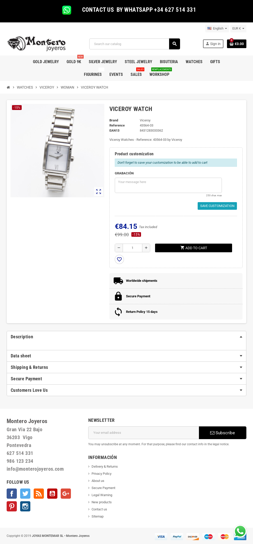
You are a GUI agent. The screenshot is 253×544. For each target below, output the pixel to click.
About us (98, 481)
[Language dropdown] (217, 28)
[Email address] (143, 432)
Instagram (25, 506)
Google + (66, 494)
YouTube (52, 494)
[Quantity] (132, 248)
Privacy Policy (101, 474)
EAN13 (114, 130)
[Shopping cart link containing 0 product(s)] (236, 43)
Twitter (25, 494)
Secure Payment (103, 488)
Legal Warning (102, 495)
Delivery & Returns (105, 466)
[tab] (126, 336)
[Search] (134, 43)
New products (102, 502)
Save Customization (217, 206)
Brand (113, 120)
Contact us (99, 509)
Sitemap (98, 516)
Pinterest (12, 506)
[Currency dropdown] (238, 28)
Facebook (12, 494)
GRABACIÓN (124, 173)
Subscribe (222, 432)
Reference (117, 125)
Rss (39, 494)
